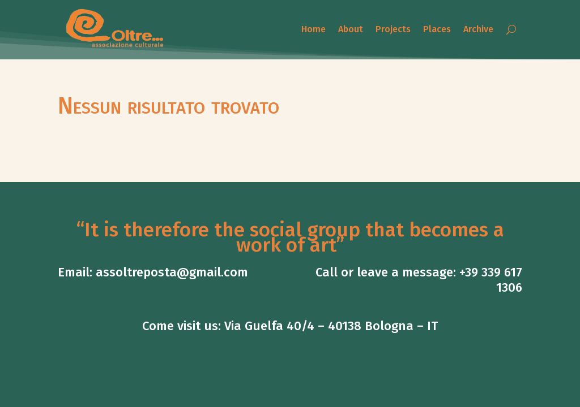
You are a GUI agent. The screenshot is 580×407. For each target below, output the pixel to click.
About (350, 29)
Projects (393, 29)
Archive (478, 29)
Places (437, 29)
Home (313, 29)
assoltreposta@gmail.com (172, 272)
